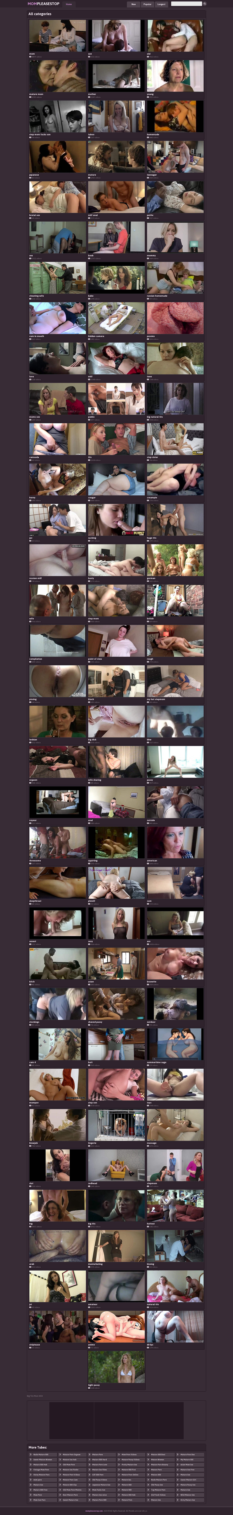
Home (69, 4)
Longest (161, 4)
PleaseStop (43, 3)
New (134, 4)
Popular (147, 4)
